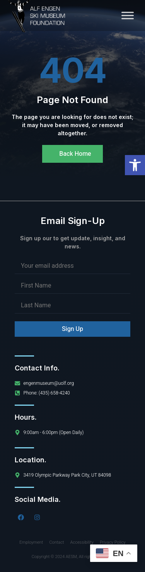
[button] (135, 165)
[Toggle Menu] (127, 15)
